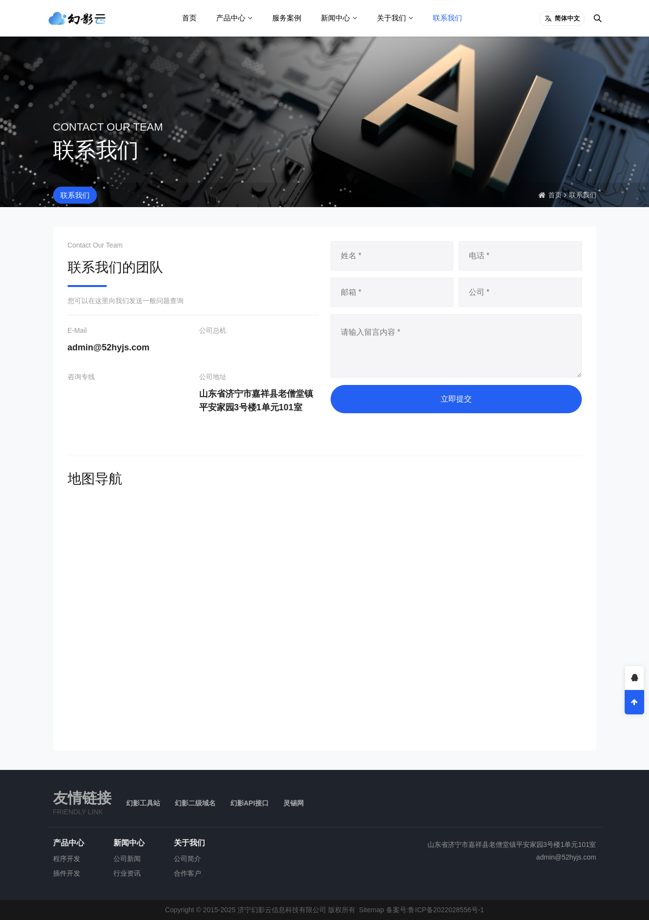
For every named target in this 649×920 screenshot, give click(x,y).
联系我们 (447, 18)
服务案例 (286, 18)
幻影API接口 (249, 803)
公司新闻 (127, 858)
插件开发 (66, 873)
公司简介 (187, 858)
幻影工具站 (143, 803)
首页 (189, 18)
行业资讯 (127, 873)
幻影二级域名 (195, 803)
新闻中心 (335, 18)
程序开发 (66, 858)
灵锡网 (293, 803)
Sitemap (371, 910)
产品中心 (230, 18)
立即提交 (456, 399)
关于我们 (391, 18)
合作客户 (187, 873)
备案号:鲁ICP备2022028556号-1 (435, 910)
